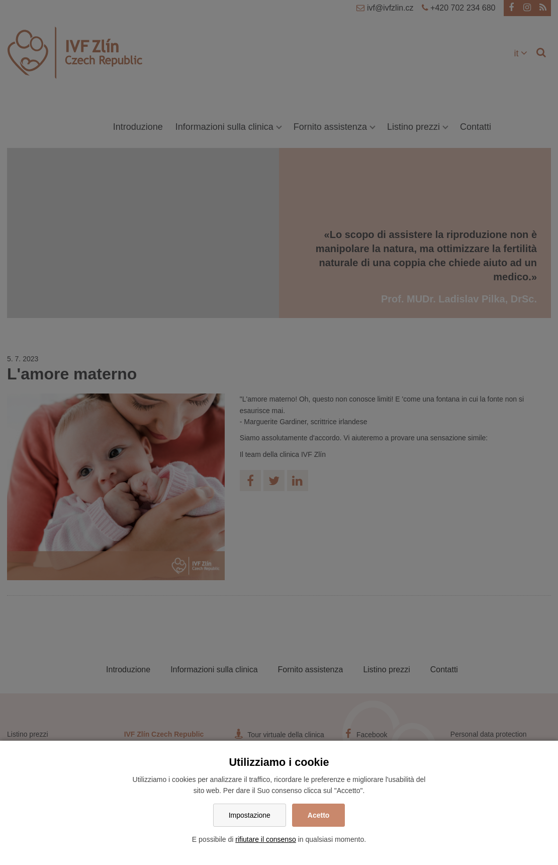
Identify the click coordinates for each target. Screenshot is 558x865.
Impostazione (249, 815)
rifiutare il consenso (265, 839)
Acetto (319, 815)
